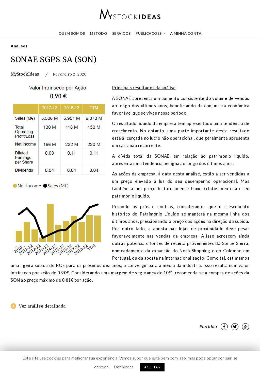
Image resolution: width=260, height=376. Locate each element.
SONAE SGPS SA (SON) (54, 59)
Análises (19, 45)
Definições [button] (124, 366)
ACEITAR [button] (152, 367)
